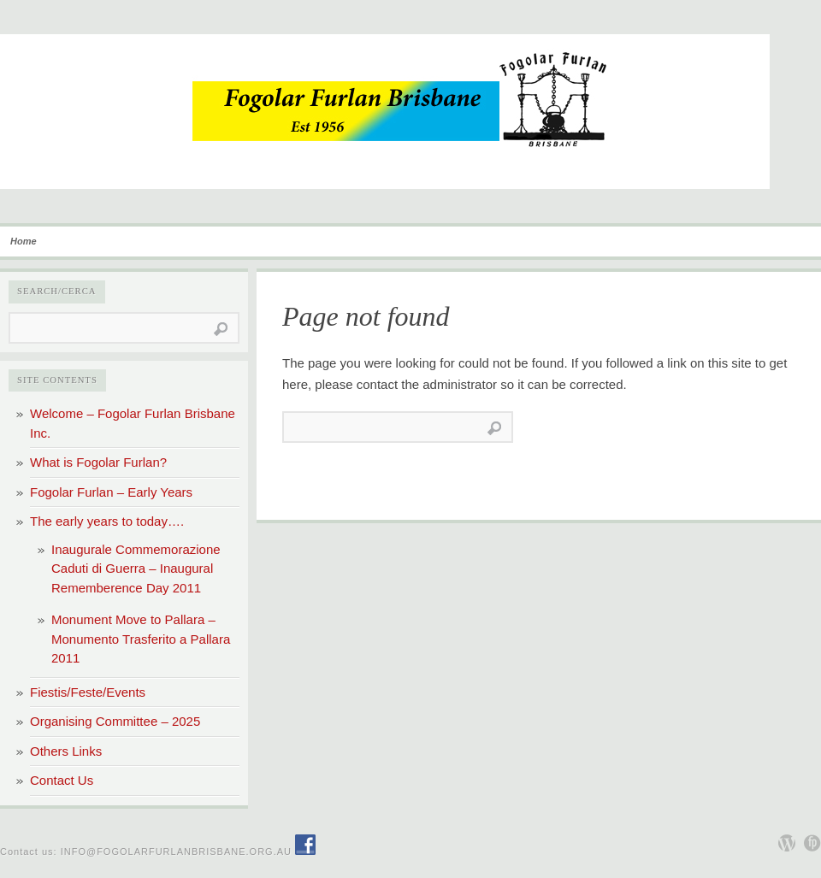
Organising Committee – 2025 (115, 721)
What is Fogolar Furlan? (98, 462)
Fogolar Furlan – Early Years (111, 492)
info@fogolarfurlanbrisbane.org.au (176, 851)
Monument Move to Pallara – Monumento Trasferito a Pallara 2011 (140, 638)
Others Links (66, 751)
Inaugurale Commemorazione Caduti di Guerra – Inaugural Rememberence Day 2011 (136, 568)
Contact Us (61, 780)
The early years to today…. (107, 521)
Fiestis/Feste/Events (87, 692)
